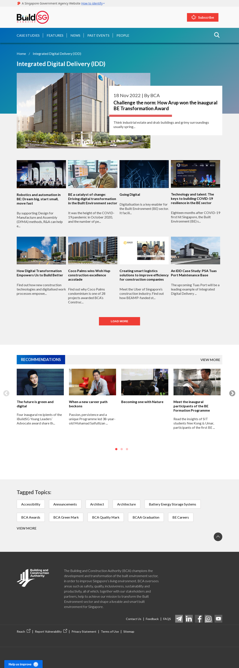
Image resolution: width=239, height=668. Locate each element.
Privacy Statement (84, 631)
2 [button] (122, 449)
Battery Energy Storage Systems (173, 504)
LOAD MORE (119, 321)
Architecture (127, 504)
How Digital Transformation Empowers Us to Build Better (40, 273)
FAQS (167, 619)
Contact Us (133, 619)
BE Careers (181, 517)
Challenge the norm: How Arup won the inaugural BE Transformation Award (165, 105)
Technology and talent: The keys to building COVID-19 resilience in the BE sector (192, 198)
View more (26, 528)
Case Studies (28, 35)
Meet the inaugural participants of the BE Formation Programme (191, 405)
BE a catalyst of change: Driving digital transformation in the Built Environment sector (92, 198)
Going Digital (130, 194)
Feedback (152, 619)
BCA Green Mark (66, 517)
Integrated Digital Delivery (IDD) (57, 53)
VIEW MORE (210, 360)
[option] (40, 411)
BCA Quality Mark (106, 517)
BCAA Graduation (146, 517)
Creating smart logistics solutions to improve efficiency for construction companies (144, 275)
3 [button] (127, 449)
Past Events (98, 35)
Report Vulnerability (51, 631)
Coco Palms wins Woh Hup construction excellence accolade (89, 275)
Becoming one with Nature (142, 401)
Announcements (65, 504)
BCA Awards (30, 517)
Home (21, 53)
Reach (23, 631)
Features (55, 35)
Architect (97, 504)
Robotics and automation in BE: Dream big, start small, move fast (39, 198)
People (123, 35)
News (75, 35)
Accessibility (30, 504)
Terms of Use (110, 631)
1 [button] (116, 449)
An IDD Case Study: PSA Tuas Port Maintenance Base (194, 273)
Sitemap (128, 631)
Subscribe (207, 17)
